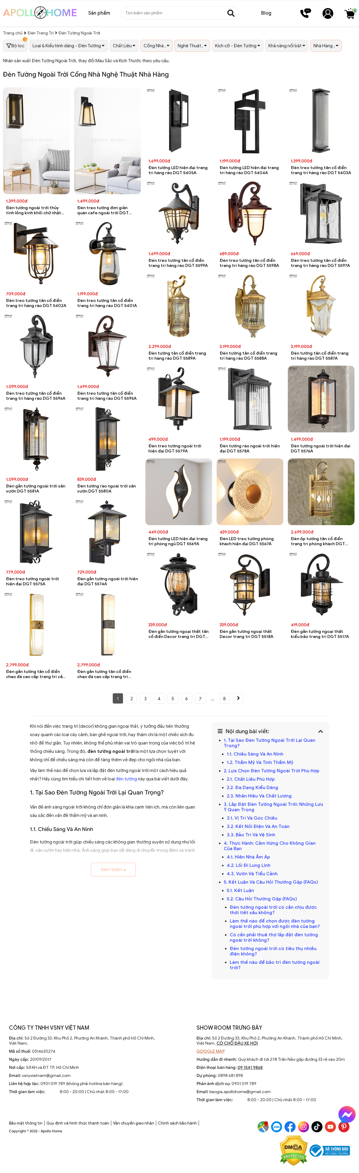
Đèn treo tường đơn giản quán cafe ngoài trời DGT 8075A (103, 210)
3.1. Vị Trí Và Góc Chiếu (252, 818)
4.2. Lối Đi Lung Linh (248, 865)
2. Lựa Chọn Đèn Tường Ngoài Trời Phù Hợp (271, 771)
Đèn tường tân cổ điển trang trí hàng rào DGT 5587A (320, 356)
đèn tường (126, 779)
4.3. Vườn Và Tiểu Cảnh (252, 873)
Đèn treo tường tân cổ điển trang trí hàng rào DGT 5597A (320, 263)
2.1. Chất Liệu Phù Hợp (251, 779)
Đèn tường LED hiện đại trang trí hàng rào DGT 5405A (178, 170)
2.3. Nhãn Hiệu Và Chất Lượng (259, 796)
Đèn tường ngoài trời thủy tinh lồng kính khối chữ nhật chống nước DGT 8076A (33, 210)
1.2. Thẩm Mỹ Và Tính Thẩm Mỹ (260, 762)
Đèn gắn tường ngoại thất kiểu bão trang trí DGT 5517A (320, 634)
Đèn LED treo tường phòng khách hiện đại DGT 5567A (247, 541)
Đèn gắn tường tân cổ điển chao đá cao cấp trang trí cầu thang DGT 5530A (35, 674)
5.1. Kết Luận (240, 890)
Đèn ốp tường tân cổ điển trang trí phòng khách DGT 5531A (318, 541)
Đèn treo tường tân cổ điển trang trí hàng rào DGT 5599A (178, 263)
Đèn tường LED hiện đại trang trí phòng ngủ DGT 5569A (178, 541)
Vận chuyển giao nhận (133, 1123)
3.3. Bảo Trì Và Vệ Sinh (251, 835)
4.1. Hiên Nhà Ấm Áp (248, 857)
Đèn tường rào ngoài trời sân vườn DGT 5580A (106, 489)
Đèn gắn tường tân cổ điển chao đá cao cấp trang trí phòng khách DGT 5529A (104, 674)
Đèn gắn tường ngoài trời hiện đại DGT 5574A (107, 581)
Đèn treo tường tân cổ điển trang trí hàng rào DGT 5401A (107, 303)
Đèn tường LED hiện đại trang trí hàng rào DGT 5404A (249, 170)
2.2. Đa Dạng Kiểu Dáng (252, 787)
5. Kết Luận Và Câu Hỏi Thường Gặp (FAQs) (271, 882)
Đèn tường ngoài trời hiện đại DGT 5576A (320, 448)
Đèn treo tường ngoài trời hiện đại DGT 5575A (32, 581)
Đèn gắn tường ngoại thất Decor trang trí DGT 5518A (246, 634)
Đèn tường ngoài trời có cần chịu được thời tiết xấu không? (273, 910)
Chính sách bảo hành (177, 1123)
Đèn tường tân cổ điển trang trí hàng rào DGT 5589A (177, 356)
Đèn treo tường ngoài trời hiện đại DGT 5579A (174, 448)
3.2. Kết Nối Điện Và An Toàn (258, 826)
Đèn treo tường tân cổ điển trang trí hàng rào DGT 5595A (107, 396)
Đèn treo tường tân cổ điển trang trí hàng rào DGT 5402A (36, 303)
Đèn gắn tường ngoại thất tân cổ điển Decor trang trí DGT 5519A (178, 634)
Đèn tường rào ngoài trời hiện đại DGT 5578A (250, 448)
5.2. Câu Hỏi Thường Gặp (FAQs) (262, 899)
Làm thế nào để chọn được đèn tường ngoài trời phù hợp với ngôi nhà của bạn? (275, 923)
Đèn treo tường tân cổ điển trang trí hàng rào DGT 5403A (321, 170)
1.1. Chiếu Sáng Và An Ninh (255, 754)
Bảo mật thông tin (25, 1123)
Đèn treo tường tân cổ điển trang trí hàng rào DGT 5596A (36, 396)
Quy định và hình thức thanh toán (77, 1123)
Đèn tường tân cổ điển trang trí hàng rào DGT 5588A (248, 356)
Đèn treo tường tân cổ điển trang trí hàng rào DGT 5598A (249, 263)
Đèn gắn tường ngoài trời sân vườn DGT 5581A (35, 489)
